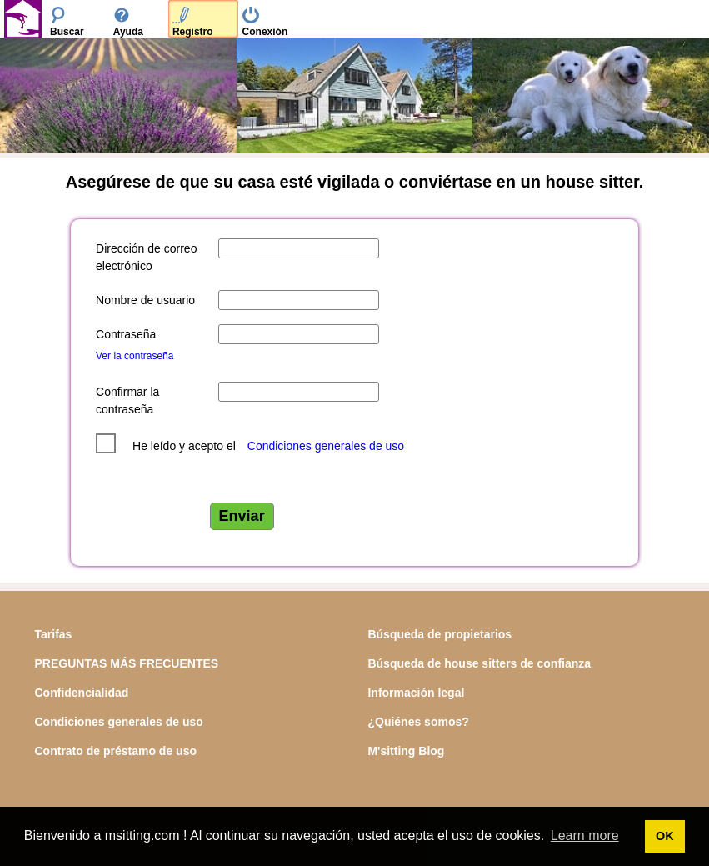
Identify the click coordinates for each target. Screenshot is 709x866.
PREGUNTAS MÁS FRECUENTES (127, 663)
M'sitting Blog (405, 751)
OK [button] (665, 836)
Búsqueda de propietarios (439, 634)
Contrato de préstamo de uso (116, 751)
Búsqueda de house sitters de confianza (479, 663)
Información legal (415, 692)
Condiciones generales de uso (325, 446)
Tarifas (53, 634)
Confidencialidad (82, 692)
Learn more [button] (585, 835)
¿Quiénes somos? (417, 721)
